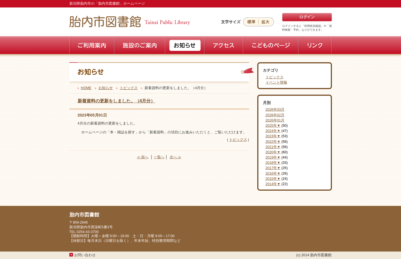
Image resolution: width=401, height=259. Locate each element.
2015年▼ (273, 179)
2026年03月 (275, 109)
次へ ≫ (176, 157)
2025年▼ (273, 125)
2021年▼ (273, 147)
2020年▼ (273, 152)
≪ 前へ (143, 157)
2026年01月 (275, 120)
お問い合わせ (85, 255)
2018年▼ (273, 162)
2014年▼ (273, 184)
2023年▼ (273, 136)
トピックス (129, 88)
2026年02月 (275, 115)
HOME (86, 88)
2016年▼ (273, 173)
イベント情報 (276, 82)
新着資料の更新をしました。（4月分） (116, 101)
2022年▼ (273, 141)
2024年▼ (273, 131)
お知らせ (105, 88)
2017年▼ (273, 168)
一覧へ (159, 157)
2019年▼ (273, 157)
